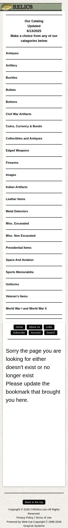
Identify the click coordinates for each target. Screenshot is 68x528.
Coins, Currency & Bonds (24, 126)
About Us (34, 326)
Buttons (11, 101)
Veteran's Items (17, 296)
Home (19, 326)
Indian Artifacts (17, 187)
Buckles (11, 77)
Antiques (12, 53)
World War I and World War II (26, 308)
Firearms (12, 162)
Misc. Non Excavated (21, 235)
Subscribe (19, 332)
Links (49, 326)
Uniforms (12, 284)
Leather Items (15, 199)
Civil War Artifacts (18, 114)
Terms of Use (43, 517)
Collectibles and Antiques (24, 138)
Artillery (11, 65)
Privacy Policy (25, 517)
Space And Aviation (20, 259)
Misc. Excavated (17, 223)
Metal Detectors (17, 211)
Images (11, 174)
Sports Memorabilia (20, 272)
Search (50, 332)
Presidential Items (18, 247)
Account (36, 332)
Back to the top (34, 502)
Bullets (11, 89)
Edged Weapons (17, 150)
